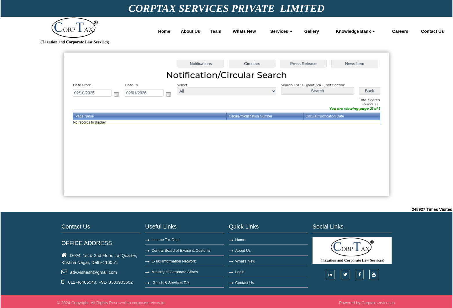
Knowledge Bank (355, 31)
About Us (190, 31)
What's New (245, 261)
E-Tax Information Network (173, 261)
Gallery (311, 31)
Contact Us (432, 31)
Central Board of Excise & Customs (181, 250)
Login (239, 272)
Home (164, 31)
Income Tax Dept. (166, 240)
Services (281, 31)
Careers (400, 31)
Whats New (244, 31)
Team (215, 31)
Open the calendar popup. (118, 95)
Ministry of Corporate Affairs (174, 272)
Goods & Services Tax (170, 282)
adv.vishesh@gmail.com (93, 272)
